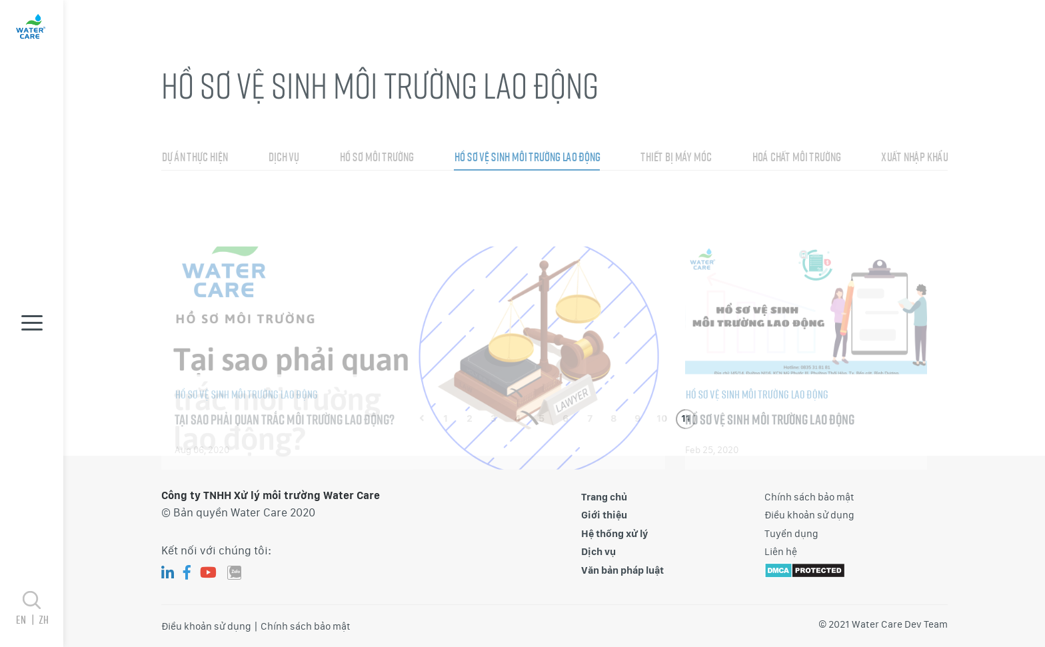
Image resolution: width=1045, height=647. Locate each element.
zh (43, 619)
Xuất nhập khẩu (914, 176)
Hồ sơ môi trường (376, 176)
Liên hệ (780, 552)
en (27, 619)
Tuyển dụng (791, 534)
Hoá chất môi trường (796, 176)
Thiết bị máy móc (675, 176)
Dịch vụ (283, 176)
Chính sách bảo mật (809, 497)
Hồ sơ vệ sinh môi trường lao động (527, 176)
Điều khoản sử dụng (809, 515)
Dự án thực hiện (194, 176)
